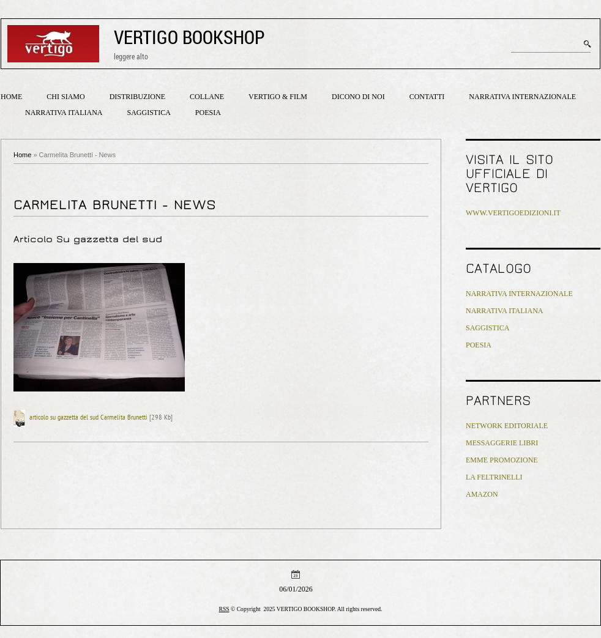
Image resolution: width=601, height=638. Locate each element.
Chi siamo (65, 96)
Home (11, 96)
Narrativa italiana (63, 112)
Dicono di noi (358, 96)
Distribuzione (137, 96)
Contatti (427, 96)
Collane (207, 96)
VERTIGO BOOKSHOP (189, 37)
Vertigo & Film (277, 96)
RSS (224, 609)
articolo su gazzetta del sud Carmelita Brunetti (88, 418)
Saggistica (148, 112)
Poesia (208, 112)
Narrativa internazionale (522, 96)
